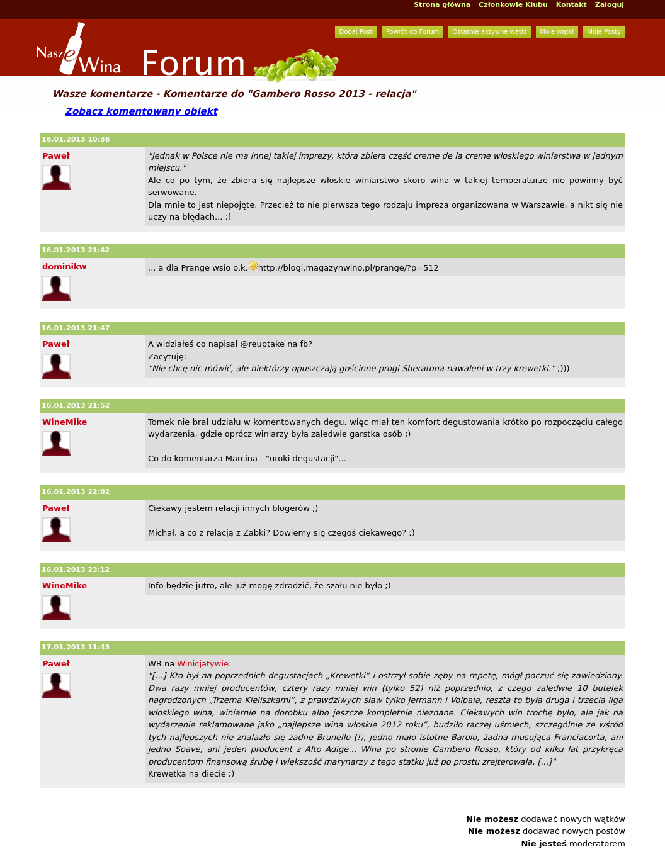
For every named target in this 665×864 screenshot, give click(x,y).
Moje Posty (604, 31)
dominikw (64, 266)
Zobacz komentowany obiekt (141, 111)
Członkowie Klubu (513, 5)
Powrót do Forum (412, 31)
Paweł (56, 155)
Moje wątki (557, 31)
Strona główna (442, 5)
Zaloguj (609, 5)
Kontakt (571, 5)
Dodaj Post (356, 31)
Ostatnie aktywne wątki (489, 31)
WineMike (64, 422)
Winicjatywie (203, 663)
